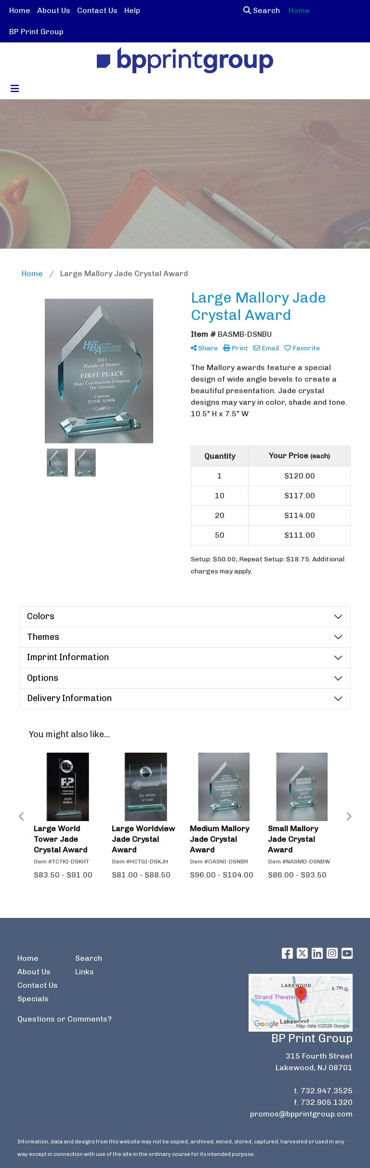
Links (84, 971)
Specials (33, 998)
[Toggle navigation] (15, 88)
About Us (53, 10)
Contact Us (97, 10)
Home (19, 10)
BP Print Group (36, 31)
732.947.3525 (327, 1090)
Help (132, 10)
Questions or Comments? (64, 1018)
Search (261, 10)
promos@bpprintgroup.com (301, 1113)
